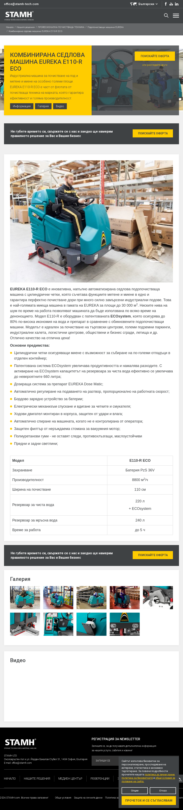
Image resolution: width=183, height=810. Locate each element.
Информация (22, 106)
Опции (135, 790)
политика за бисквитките (137, 777)
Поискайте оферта (155, 56)
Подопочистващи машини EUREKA (106, 27)
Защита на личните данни (88, 797)
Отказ (163, 790)
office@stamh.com (22, 763)
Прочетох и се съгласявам (148, 800)
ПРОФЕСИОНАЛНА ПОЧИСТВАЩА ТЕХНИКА (61, 27)
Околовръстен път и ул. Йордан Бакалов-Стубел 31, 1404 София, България (45, 759)
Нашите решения (26, 27)
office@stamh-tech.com (21, 4)
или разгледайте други (154, 65)
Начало (9, 27)
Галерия (43, 106)
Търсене (166, 15)
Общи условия (63, 797)
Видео (60, 106)
